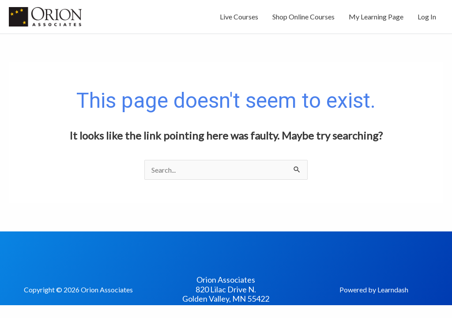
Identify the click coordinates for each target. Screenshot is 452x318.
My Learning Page (376, 16)
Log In (427, 16)
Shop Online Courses (303, 16)
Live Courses (239, 16)
